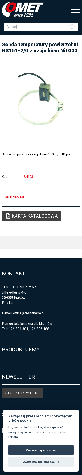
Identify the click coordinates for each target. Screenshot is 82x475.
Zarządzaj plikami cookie (41, 461)
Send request (14, 196)
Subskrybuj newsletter (22, 393)
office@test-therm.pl (28, 313)
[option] (41, 99)
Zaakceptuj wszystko (41, 450)
